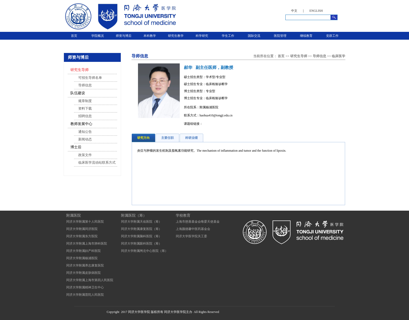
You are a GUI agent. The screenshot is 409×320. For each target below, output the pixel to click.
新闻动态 (85, 139)
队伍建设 (77, 93)
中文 (294, 11)
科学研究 (202, 36)
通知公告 (85, 132)
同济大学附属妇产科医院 (83, 251)
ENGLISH (316, 11)
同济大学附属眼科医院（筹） (141, 243)
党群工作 (332, 36)
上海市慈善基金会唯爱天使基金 (198, 221)
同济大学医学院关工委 (191, 236)
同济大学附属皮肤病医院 (83, 273)
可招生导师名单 (90, 78)
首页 (74, 36)
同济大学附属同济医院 (82, 229)
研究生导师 (79, 70)
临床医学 (338, 56)
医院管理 (280, 36)
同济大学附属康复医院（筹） (141, 229)
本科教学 (149, 36)
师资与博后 (123, 36)
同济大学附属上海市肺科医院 (86, 243)
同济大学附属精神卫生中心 (85, 287)
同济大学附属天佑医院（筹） (141, 221)
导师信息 (85, 85)
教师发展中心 (81, 124)
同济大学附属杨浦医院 (82, 258)
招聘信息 (85, 116)
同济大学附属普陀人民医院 (85, 295)
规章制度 (85, 101)
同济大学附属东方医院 (82, 236)
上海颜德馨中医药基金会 (193, 229)
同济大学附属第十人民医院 (85, 221)
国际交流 (254, 36)
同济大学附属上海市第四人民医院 (89, 280)
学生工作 (228, 36)
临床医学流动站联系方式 (97, 162)
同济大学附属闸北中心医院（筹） (144, 251)
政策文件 (85, 155)
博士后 (75, 147)
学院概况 (97, 36)
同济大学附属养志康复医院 (85, 265)
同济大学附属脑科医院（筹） (141, 236)
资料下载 (85, 108)
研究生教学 (176, 36)
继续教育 (306, 36)
